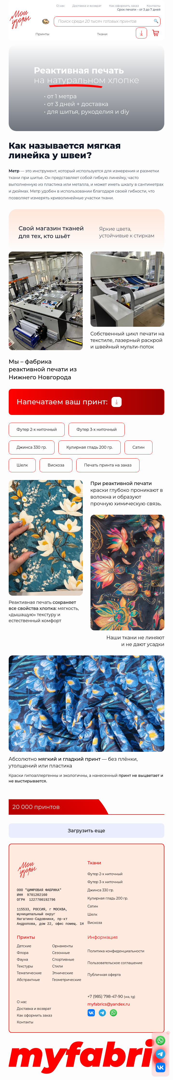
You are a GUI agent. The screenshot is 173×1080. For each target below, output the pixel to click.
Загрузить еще (86, 830)
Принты (26, 937)
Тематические (29, 973)
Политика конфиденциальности (116, 951)
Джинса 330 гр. (32, 447)
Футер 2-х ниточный (37, 429)
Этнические (62, 973)
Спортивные (63, 959)
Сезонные (61, 953)
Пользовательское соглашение (115, 963)
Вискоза (56, 465)
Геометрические (66, 980)
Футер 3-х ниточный (96, 429)
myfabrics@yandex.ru (109, 1004)
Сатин (138, 447)
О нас (60, 5)
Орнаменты (62, 946)
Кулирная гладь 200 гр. (89, 447)
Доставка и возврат (86, 5)
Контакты (153, 5)
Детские (24, 946)
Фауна (22, 959)
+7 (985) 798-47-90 (111, 996)
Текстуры (25, 966)
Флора (22, 953)
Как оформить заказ (124, 5)
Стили (57, 966)
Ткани (94, 863)
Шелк (22, 465)
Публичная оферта (104, 975)
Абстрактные (28, 980)
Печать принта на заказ (108, 465)
